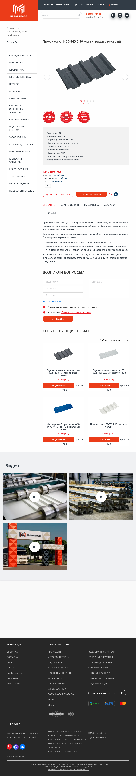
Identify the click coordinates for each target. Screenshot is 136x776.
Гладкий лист (17, 69)
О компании (47, 5)
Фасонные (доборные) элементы (16, 109)
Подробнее (58, 385)
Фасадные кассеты (20, 55)
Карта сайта (13, 683)
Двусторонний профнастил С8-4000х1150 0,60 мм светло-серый (108, 371)
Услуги (67, 5)
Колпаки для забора (21, 144)
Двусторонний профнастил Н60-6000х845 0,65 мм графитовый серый (63, 373)
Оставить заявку (91, 194)
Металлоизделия (19, 183)
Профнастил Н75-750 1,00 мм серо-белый (108, 425)
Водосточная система (17, 128)
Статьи (10, 667)
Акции (75, 5)
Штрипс (14, 84)
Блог (82, 5)
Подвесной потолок (21, 190)
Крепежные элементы (15, 160)
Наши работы (14, 673)
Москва (116, 5)
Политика (12, 678)
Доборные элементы (100, 657)
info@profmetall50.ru (95, 17)
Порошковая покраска (61, 694)
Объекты (90, 5)
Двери (51, 704)
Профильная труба (20, 151)
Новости (12, 662)
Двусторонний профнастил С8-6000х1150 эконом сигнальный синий (63, 427)
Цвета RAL (12, 651)
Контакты (100, 5)
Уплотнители (17, 176)
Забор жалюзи (17, 137)
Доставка (12, 657)
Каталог (58, 5)
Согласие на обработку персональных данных (68, 769)
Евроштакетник (18, 98)
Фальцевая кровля (58, 667)
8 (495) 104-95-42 (97, 732)
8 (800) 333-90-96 (93, 14)
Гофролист (15, 91)
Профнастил (16, 62)
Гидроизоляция (18, 169)
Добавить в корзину (58, 194)
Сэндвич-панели (19, 119)
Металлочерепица (20, 76)
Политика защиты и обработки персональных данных (68, 767)
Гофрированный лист (60, 673)
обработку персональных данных (76, 312)
